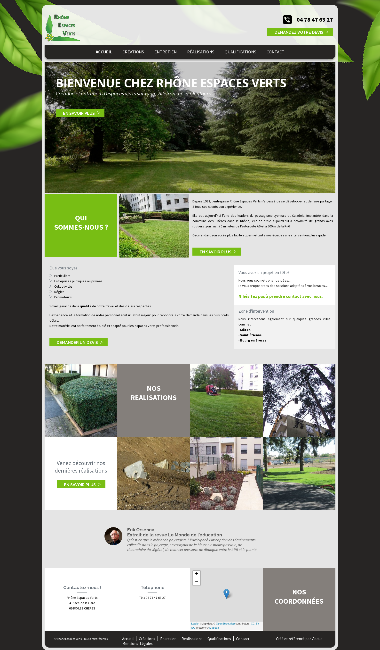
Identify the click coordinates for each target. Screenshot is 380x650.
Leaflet (195, 623)
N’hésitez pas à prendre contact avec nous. (280, 296)
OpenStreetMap (225, 623)
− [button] (196, 581)
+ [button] (196, 574)
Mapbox (214, 627)
